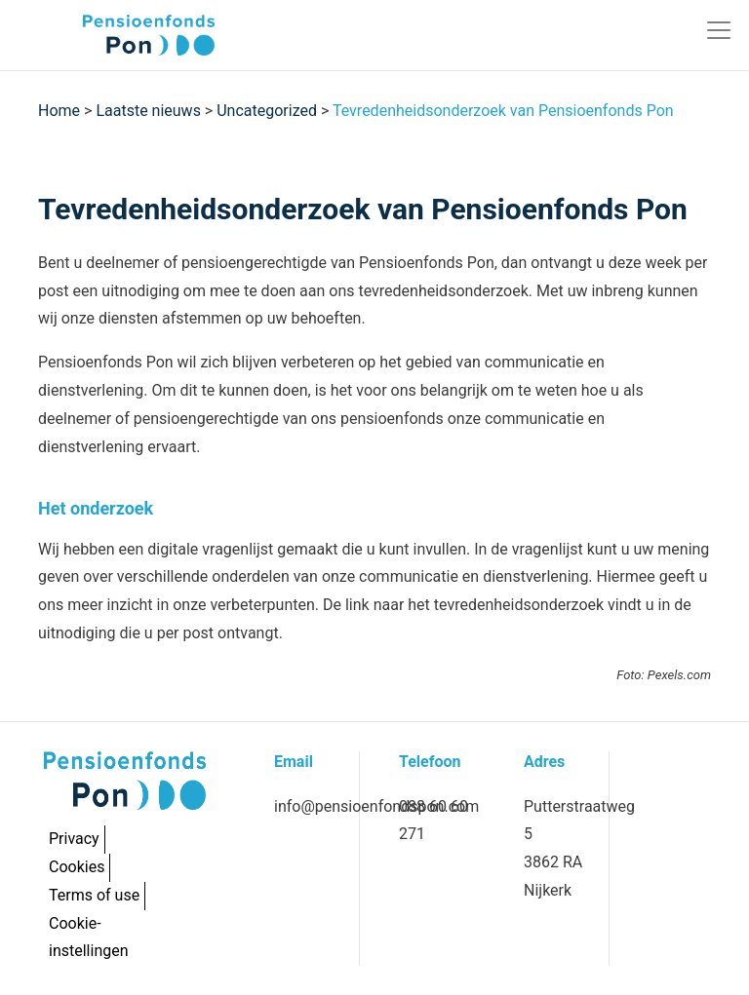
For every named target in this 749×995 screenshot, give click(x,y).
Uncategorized (267, 110)
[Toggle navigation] (718, 30)
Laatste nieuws (148, 110)
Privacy (74, 838)
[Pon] (115, 35)
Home (59, 110)
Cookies (76, 867)
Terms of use (94, 895)
